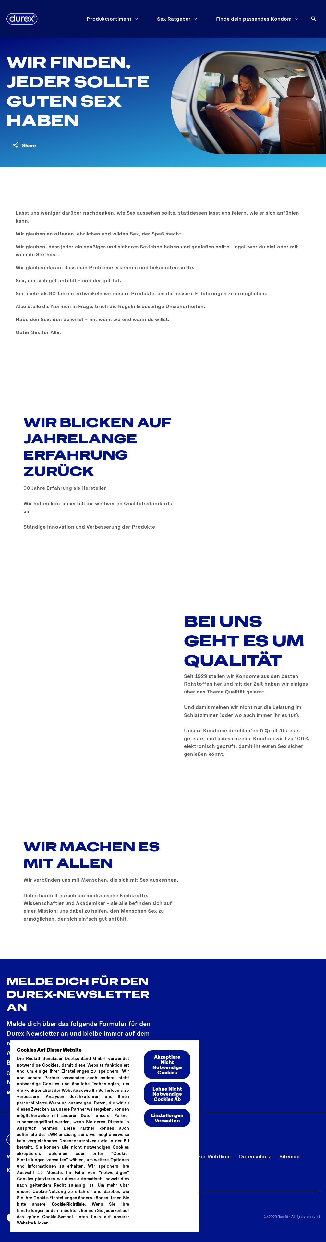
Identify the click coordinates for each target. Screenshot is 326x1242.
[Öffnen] (314, 19)
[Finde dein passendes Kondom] (254, 19)
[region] (104, 1136)
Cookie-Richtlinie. (69, 1204)
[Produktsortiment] (109, 19)
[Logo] (22, 19)
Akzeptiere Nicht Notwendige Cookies (167, 1064)
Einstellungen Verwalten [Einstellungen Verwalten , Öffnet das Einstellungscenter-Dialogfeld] (167, 1117)
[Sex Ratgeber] (174, 19)
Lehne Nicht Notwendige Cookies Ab (167, 1093)
